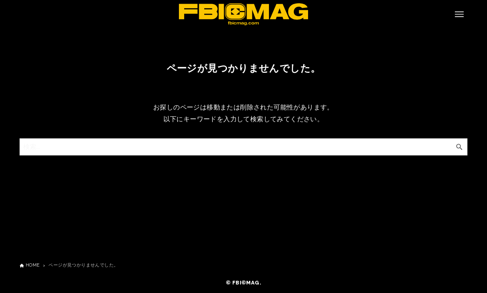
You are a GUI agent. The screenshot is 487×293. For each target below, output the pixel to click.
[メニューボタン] (459, 14)
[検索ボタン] (459, 146)
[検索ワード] (243, 146)
